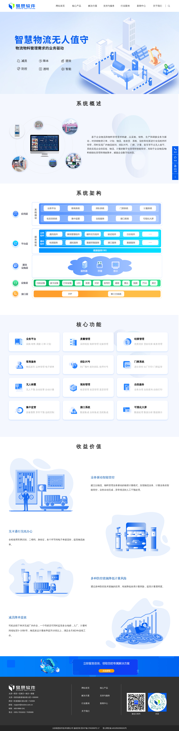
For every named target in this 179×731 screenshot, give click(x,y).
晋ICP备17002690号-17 (90, 728)
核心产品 (76, 6)
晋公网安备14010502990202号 (115, 728)
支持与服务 (108, 6)
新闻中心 (141, 6)
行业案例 (125, 6)
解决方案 (92, 6)
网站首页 (60, 6)
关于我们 (157, 6)
